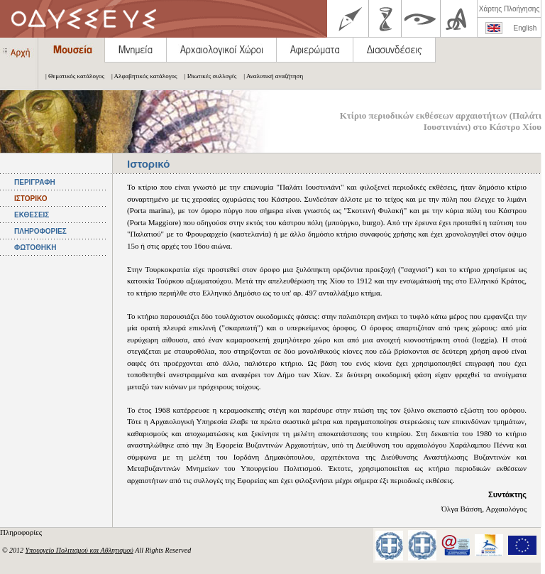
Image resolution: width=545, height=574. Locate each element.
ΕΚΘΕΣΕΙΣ (31, 215)
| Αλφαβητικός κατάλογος (140, 76)
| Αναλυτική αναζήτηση (269, 76)
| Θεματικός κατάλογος (71, 76)
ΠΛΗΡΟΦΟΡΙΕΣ (40, 231)
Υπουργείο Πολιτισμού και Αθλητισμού (79, 550)
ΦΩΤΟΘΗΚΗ (35, 247)
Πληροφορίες (22, 532)
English (525, 28)
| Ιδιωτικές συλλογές (207, 76)
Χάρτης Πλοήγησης (509, 9)
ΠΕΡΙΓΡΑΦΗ (34, 182)
